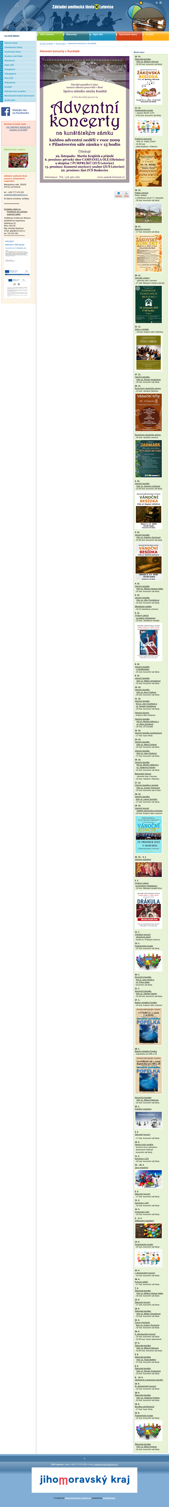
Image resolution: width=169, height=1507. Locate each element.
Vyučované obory (128, 34)
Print (126, 196)
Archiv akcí (61, 43)
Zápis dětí (98, 34)
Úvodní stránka (46, 43)
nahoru (118, 196)
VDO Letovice (47, 34)
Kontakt (149, 34)
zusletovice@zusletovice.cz (16, 195)
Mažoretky (71, 34)
